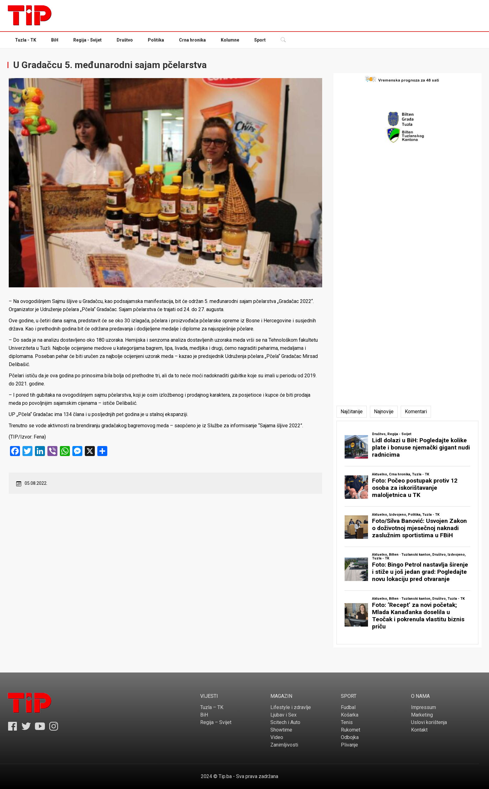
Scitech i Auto (285, 722)
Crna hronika (192, 39)
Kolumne (230, 39)
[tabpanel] (407, 532)
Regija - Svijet (87, 39)
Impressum (423, 707)
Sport (260, 39)
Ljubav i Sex (283, 715)
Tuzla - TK (25, 39)
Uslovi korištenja (429, 722)
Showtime (281, 730)
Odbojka (350, 737)
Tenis (347, 722)
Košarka (349, 715)
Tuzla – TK (211, 707)
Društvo (125, 39)
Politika (156, 39)
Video (276, 737)
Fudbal (348, 707)
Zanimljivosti (284, 745)
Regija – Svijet (215, 722)
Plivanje (349, 745)
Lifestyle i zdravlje (290, 707)
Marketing (422, 715)
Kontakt (419, 730)
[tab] (351, 411)
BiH (54, 39)
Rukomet (350, 730)
